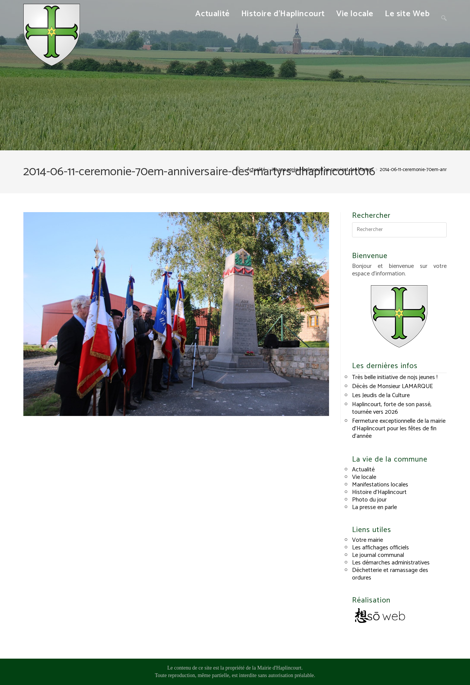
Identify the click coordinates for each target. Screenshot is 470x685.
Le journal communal (378, 555)
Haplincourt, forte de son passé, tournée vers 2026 (392, 408)
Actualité (363, 470)
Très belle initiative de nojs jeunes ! (395, 377)
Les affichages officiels (380, 548)
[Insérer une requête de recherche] (399, 229)
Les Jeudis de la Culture (381, 395)
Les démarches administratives (391, 563)
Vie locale (364, 477)
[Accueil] (237, 170)
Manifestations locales (380, 485)
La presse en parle (374, 507)
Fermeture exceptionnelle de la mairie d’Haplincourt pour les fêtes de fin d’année (399, 428)
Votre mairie (367, 540)
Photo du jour (369, 500)
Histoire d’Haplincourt (379, 492)
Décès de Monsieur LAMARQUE (392, 386)
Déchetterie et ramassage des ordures (390, 574)
